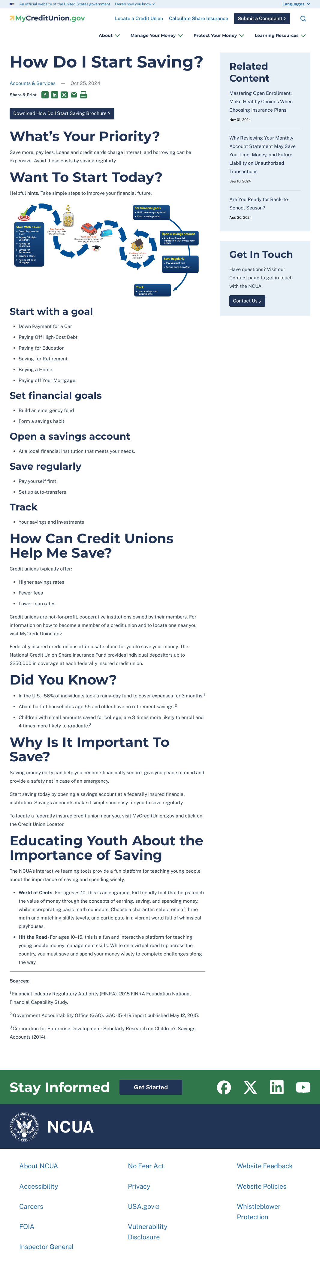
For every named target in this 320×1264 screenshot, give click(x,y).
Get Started (143, 1085)
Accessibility (38, 1183)
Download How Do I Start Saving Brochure (58, 112)
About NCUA (38, 1163)
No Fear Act (146, 1163)
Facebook (45, 94)
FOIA (27, 1223)
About (106, 35)
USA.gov (141, 1203)
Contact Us (245, 301)
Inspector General (46, 1243)
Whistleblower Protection (259, 1208)
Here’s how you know (133, 4)
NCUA (52, 1127)
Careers (31, 1203)
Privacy (139, 1183)
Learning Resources (276, 35)
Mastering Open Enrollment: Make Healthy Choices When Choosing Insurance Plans (261, 101)
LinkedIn (54, 94)
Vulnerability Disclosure (148, 1229)
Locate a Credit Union (139, 16)
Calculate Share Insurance (198, 18)
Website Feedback (265, 1163)
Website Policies (261, 1183)
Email (73, 94)
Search (303, 18)
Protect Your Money (215, 35)
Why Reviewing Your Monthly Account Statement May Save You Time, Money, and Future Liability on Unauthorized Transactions (262, 154)
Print (83, 94)
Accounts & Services (33, 83)
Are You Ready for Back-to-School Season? (259, 204)
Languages (293, 4)
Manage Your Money (153, 35)
